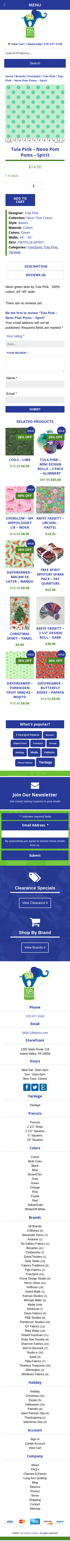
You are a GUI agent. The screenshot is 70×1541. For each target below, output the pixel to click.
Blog (35, 1482)
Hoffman (32, 1287)
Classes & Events (35, 1473)
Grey (35, 1178)
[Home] (35, 37)
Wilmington (33, 1369)
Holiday (35, 1391)
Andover (32, 1239)
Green (35, 1183)
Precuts (35, 1122)
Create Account (35, 1443)
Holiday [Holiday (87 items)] (20, 752)
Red (35, 1200)
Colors (35, 1157)
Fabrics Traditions (32, 1265)
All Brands (35, 1226)
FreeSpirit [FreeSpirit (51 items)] (38, 743)
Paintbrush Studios (32, 1322)
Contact (35, 1504)
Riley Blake (32, 1330)
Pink (35, 1191)
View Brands (35, 947)
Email (11, 393)
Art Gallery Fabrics (33, 1243)
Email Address (35, 825)
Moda (31, 1304)
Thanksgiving (32, 1417)
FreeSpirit (34, 76)
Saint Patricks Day (33, 1413)
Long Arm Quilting (35, 1478)
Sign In (35, 1439)
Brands (20, 76)
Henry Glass (32, 1282)
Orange (35, 1187)
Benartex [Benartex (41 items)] (50, 735)
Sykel (33, 1356)
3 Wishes (33, 1230)
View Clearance (35, 903)
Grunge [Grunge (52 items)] (53, 743)
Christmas (32, 1395)
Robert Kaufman (32, 1335)
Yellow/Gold (35, 1204)
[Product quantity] (35, 185)
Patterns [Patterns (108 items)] (49, 752)
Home (9, 76)
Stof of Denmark (32, 1348)
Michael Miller (33, 1300)
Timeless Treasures (32, 1365)
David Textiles (33, 1256)
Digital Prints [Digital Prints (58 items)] (20, 743)
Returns (35, 1486)
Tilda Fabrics (33, 1361)
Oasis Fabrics (33, 1313)
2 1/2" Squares (35, 1131)
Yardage (15, 252)
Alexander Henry (33, 1235)
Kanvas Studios (33, 1295)
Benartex (32, 1248)
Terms (35, 1495)
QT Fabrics (32, 1326)
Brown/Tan (35, 1174)
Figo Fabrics (33, 1269)
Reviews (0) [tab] (36, 275)
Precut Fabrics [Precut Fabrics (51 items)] (25, 763)
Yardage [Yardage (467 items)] (45, 762)
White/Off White (35, 1209)
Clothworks (33, 1252)
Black (35, 1165)
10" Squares (35, 1139)
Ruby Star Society (33, 1339)
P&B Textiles (33, 1317)
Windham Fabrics (33, 1374)
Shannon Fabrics (32, 1343)
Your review (17, 352)
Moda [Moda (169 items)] (34, 752)
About (35, 1465)
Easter (33, 1400)
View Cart (16, 44)
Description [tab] (35, 266)
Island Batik (33, 1291)
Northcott (33, 1309)
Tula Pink (49, 76)
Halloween (32, 1404)
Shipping (35, 1499)
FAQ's (35, 1469)
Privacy (35, 1491)
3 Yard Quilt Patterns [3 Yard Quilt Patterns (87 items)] (27, 735)
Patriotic (33, 1408)
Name (11, 378)
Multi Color (35, 1161)
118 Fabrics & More (29, 1533)
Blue (35, 1170)
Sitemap (35, 1508)
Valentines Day (33, 1421)
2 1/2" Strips (35, 1126)
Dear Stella (32, 1261)
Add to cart (20, 200)
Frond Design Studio (33, 1278)
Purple (35, 1196)
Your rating (15, 336)
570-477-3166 (53, 44)
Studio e (32, 1352)
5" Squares (35, 1135)
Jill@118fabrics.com (35, 1032)
